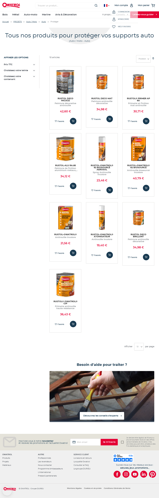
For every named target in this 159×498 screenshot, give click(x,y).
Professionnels (44, 458)
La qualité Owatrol (82, 462)
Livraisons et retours (83, 458)
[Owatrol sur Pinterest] (152, 474)
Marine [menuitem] (46, 14)
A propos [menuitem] (107, 15)
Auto (44, 22)
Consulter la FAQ (81, 465)
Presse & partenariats (47, 476)
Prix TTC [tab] (8, 65)
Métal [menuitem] (15, 14)
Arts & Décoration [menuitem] (66, 14)
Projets (5, 462)
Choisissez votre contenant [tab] (12, 77)
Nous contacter (45, 465)
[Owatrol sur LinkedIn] (143, 474)
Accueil (5, 22)
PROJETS (17, 22)
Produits (6, 458)
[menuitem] (122, 14)
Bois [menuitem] (5, 14)
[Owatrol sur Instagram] (125, 474)
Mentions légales (74, 488)
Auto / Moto (31, 22)
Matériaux (6, 465)
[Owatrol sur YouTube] (134, 474)
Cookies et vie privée (93, 488)
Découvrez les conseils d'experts (100, 416)
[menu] (79, 14)
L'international (44, 472)
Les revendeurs (44, 462)
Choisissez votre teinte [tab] (16, 70)
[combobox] (67, 5)
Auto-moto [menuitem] (30, 14)
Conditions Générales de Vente (117, 488)
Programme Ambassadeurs (50, 469)
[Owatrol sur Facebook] (117, 474)
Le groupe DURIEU (82, 469)
